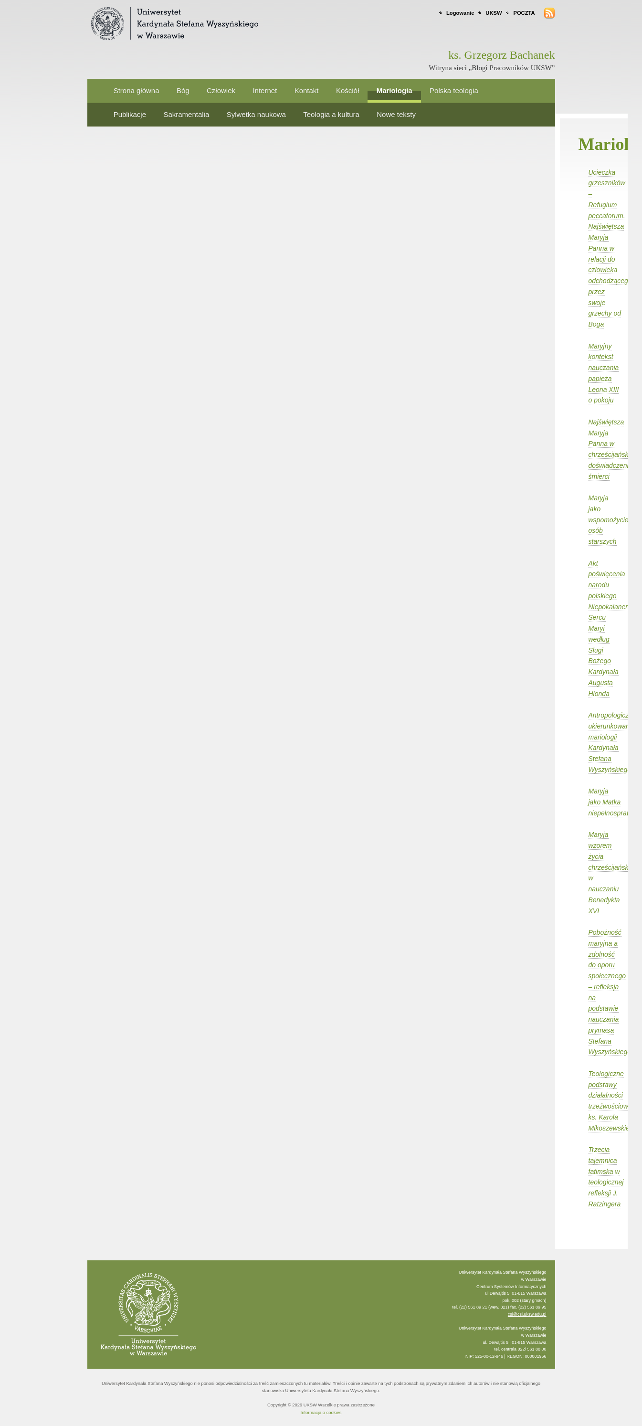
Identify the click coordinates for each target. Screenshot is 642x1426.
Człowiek (221, 90)
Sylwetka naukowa (256, 114)
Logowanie (460, 13)
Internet (265, 90)
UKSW (493, 13)
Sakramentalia (186, 114)
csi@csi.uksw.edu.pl (527, 1314)
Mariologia (394, 90)
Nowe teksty (396, 114)
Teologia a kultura (331, 114)
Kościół (347, 90)
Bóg (183, 90)
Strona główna (136, 90)
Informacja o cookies (321, 1412)
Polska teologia (454, 90)
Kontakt (307, 90)
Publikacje (130, 114)
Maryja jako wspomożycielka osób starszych (613, 519)
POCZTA (524, 13)
